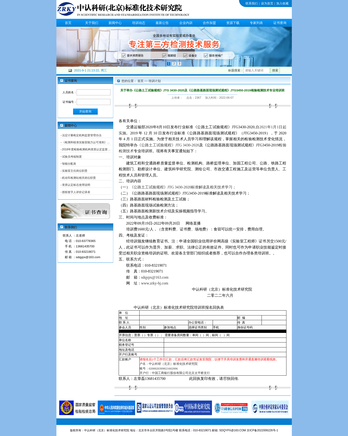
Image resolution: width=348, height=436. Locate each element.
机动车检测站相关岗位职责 (79, 177)
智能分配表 (69, 163)
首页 (68, 23)
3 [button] (179, 63)
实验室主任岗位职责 (74, 170)
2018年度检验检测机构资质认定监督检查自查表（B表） (86, 149)
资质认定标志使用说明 (76, 185)
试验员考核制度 (72, 156)
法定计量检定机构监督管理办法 (82, 135)
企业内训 (185, 23)
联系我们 (252, 3)
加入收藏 (282, 3)
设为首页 (267, 3)
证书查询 (279, 23)
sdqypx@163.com (155, 277)
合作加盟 (209, 23)
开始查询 (85, 111)
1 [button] (168, 63)
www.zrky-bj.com (154, 283)
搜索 (275, 70)
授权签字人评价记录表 (76, 192)
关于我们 (91, 23)
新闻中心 (115, 23)
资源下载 (232, 23)
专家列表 (256, 23)
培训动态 (138, 23)
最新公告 (162, 23)
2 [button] (174, 63)
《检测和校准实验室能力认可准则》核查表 (86, 142)
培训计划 (155, 81)
